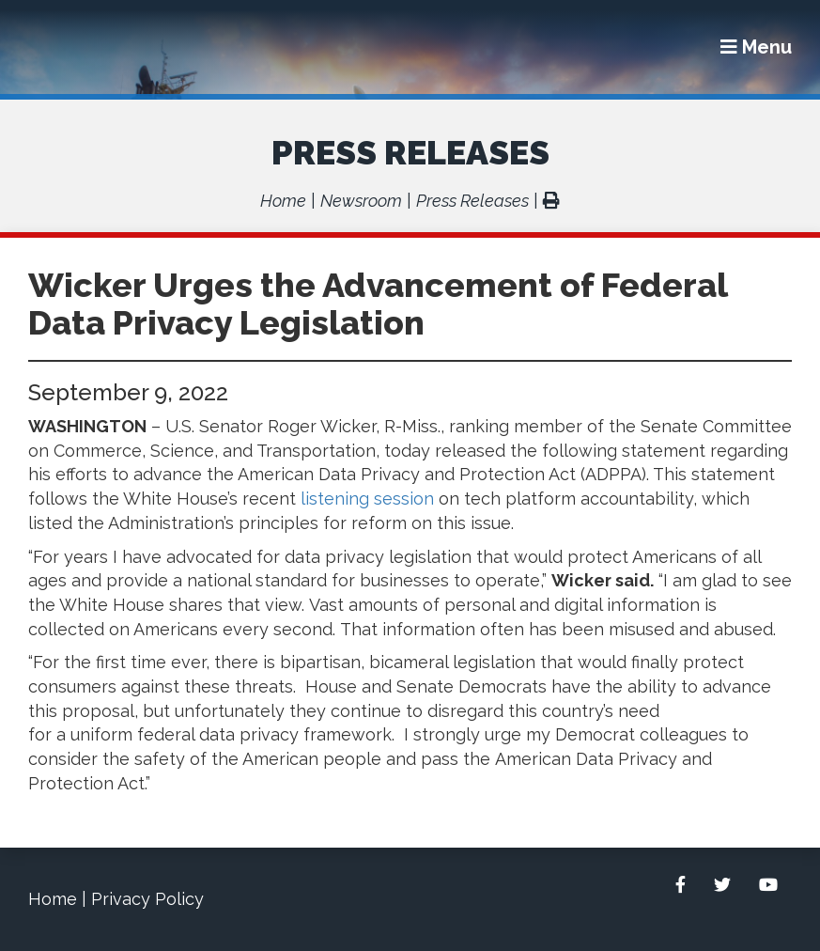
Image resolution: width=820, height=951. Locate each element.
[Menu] (756, 47)
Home (283, 200)
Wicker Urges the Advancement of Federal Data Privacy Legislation (377, 303)
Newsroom (361, 200)
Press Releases (410, 152)
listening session (367, 498)
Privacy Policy (147, 899)
